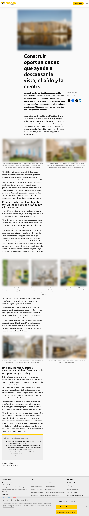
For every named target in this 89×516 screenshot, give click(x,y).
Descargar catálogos (50, 489)
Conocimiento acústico (37, 483)
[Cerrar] (86, 507)
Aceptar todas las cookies (66, 512)
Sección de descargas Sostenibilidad (54, 492)
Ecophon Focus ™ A (11, 165)
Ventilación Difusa (49, 486)
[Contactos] (78, 3)
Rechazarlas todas (66, 507)
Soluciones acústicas (36, 486)
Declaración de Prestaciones (52, 495)
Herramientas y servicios (37, 495)
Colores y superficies (36, 489)
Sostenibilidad (48, 483)
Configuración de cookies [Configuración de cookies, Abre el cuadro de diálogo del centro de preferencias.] (66, 502)
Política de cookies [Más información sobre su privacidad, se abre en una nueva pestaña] (8, 507)
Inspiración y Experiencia (37, 492)
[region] (44, 506)
